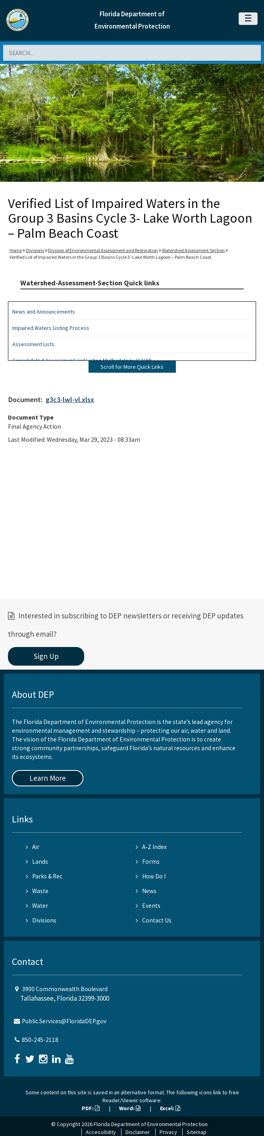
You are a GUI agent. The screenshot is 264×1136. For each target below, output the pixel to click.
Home (16, 250)
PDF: (91, 1108)
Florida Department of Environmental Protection (151, 1124)
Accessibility (101, 1132)
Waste (37, 891)
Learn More (47, 778)
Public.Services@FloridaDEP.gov (64, 1021)
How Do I (151, 876)
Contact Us (154, 920)
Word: (130, 1108)
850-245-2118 (40, 1040)
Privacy (168, 1132)
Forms (148, 861)
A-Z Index (151, 847)
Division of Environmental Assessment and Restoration (103, 250)
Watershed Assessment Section (193, 250)
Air (32, 847)
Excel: (170, 1108)
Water (37, 905)
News (146, 891)
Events (148, 905)
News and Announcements (43, 311)
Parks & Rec (44, 876)
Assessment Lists (33, 344)
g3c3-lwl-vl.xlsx (70, 399)
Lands (37, 861)
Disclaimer (137, 1132)
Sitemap (196, 1132)
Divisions (35, 250)
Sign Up (46, 656)
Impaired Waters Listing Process (50, 327)
